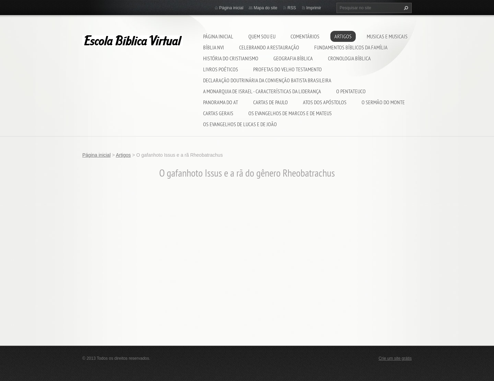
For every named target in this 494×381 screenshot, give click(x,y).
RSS (291, 7)
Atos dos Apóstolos (324, 102)
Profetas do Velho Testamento (287, 69)
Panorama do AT (220, 102)
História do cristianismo (230, 58)
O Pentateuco (351, 91)
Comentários (305, 36)
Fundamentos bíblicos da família (351, 47)
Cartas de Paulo (270, 102)
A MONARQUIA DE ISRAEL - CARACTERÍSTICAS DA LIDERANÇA (262, 91)
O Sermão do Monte (383, 102)
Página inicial (218, 36)
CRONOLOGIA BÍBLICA (349, 58)
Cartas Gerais (218, 113)
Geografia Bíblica (293, 58)
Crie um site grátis (395, 358)
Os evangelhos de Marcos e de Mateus (290, 113)
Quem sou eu (261, 36)
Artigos (343, 36)
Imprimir (313, 7)
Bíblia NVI (213, 47)
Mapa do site (265, 7)
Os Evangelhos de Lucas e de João (240, 124)
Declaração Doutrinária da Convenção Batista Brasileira (267, 80)
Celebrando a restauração (269, 47)
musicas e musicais (387, 36)
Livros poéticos (220, 69)
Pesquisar (405, 8)
